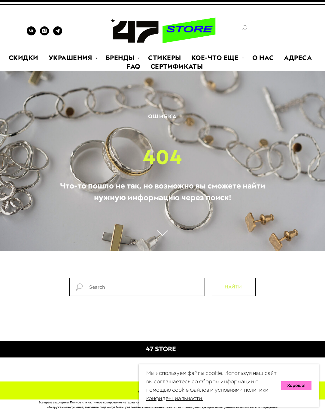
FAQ (133, 66)
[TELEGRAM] (57, 33)
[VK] (31, 33)
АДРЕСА (298, 57)
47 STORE (161, 349)
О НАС (263, 57)
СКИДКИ (23, 57)
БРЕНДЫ (121, 57)
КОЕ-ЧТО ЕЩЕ (215, 57)
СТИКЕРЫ (164, 57)
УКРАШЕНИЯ (71, 57)
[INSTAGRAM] (44, 33)
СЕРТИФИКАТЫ (176, 66)
